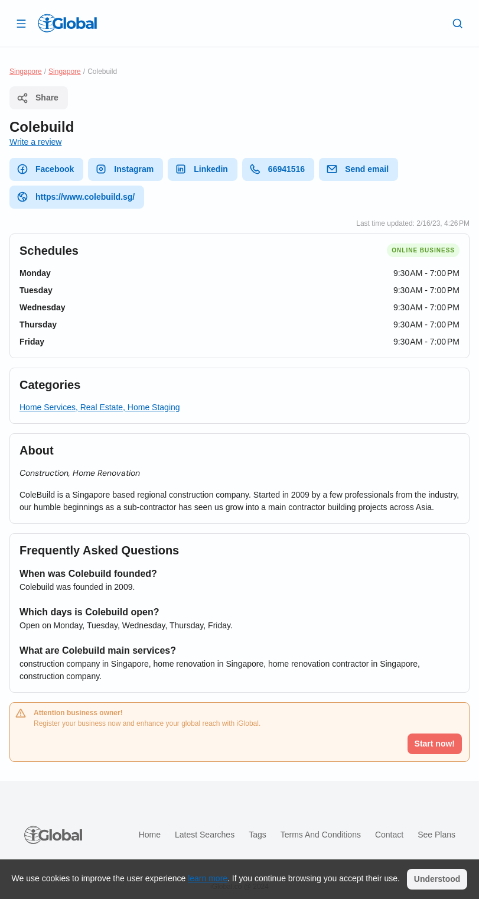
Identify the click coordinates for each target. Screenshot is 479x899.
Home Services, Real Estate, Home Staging (99, 407)
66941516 (277, 169)
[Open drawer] (21, 23)
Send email (357, 169)
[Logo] (67, 23)
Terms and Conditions (321, 834)
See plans (436, 834)
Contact (389, 834)
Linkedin (201, 169)
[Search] (458, 23)
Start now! (435, 743)
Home (150, 834)
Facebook (45, 169)
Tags (257, 834)
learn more (207, 878)
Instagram (124, 169)
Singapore (25, 71)
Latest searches (204, 834)
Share (37, 98)
